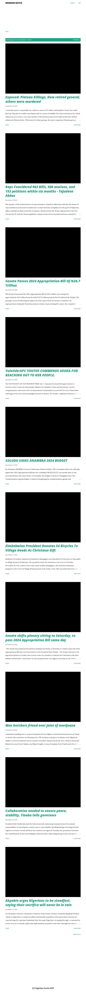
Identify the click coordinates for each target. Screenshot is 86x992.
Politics (7, 31)
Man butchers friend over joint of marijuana (40, 725)
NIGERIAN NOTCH (13, 3)
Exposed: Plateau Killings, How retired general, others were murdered (42, 99)
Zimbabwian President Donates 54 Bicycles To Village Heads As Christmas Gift (41, 548)
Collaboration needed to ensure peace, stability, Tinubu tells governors (36, 812)
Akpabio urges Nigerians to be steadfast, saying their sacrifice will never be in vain (38, 902)
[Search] (72, 3)
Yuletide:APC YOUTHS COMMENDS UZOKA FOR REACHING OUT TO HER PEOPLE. (41, 372)
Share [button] (7, 125)
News (41, 31)
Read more (77, 125)
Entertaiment (18, 31)
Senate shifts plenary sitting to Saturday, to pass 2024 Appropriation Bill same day (40, 637)
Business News (31, 31)
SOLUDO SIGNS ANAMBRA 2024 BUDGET (36, 460)
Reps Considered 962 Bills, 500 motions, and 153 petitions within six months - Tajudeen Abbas (40, 191)
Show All (76, 40)
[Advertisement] (43, 17)
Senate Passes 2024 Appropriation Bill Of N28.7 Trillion (42, 283)
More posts (77, 934)
